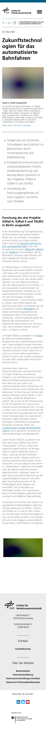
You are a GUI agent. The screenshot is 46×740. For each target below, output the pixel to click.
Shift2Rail (28, 308)
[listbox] (9, 22)
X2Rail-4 (29, 249)
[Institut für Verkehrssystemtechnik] (16, 10)
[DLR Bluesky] (23, 703)
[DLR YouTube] (28, 703)
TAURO (12, 252)
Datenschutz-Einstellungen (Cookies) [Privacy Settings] (23, 678)
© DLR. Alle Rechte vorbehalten (19, 125)
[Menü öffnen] (39, 11)
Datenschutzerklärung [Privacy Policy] (23, 674)
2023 (15, 23)
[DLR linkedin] (18, 703)
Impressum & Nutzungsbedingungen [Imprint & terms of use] (23, 682)
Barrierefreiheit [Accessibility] (23, 671)
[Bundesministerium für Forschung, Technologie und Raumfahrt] (23, 726)
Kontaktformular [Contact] (23, 649)
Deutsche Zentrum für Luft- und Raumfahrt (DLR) (21, 245)
